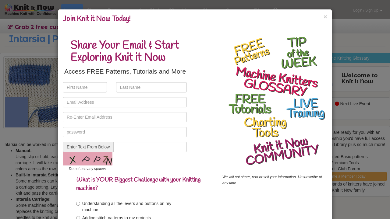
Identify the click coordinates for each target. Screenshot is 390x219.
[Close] (325, 16)
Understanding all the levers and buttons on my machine (124, 206)
